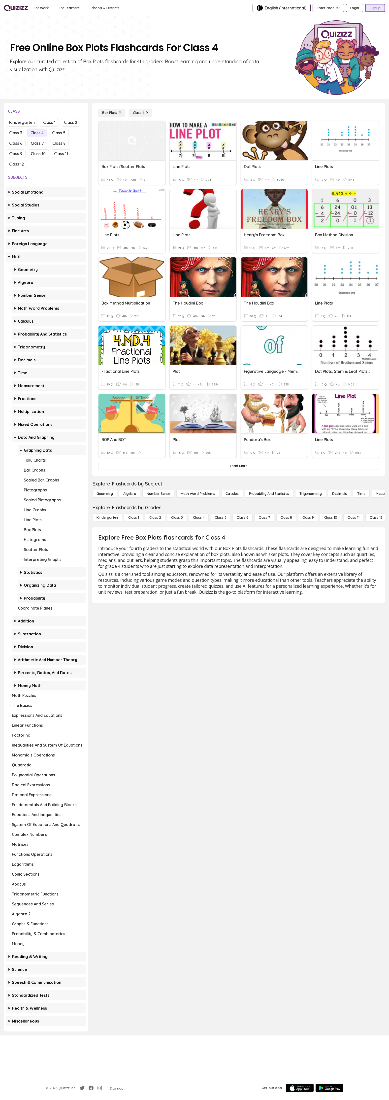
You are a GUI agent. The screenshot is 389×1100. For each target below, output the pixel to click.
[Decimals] (339, 494)
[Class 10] (330, 517)
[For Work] (41, 8)
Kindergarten (22, 122)
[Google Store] (329, 1088)
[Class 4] (140, 113)
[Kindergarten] (107, 517)
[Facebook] (91, 1088)
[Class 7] (264, 517)
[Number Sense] (158, 494)
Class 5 (58, 132)
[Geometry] (104, 494)
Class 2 (70, 122)
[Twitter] (82, 1088)
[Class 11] (353, 517)
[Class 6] (242, 517)
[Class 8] (286, 517)
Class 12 (16, 164)
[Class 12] (376, 517)
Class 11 (61, 153)
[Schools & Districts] (104, 8)
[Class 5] (220, 517)
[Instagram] (99, 1088)
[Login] (354, 8)
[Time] (361, 494)
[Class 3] (177, 517)
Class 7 (37, 143)
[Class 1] (133, 517)
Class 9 (15, 153)
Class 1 (49, 122)
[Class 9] (308, 517)
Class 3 (15, 132)
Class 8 (58, 143)
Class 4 (37, 132)
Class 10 (38, 153)
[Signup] (375, 8)
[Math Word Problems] (197, 494)
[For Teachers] (69, 8)
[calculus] (232, 494)
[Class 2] (155, 517)
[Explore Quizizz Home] (16, 8)
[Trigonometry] (310, 494)
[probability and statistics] (269, 494)
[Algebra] (129, 494)
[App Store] (300, 1088)
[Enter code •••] (328, 8)
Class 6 (15, 143)
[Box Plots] (111, 113)
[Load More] (238, 466)
